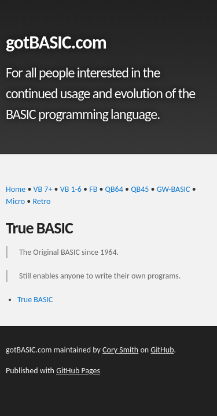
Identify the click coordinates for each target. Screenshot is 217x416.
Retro (41, 201)
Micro (15, 201)
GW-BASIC (173, 189)
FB (93, 189)
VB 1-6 (71, 189)
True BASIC (35, 299)
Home (15, 189)
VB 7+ (43, 189)
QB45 (140, 189)
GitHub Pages (78, 371)
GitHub (162, 350)
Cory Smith (120, 350)
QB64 (114, 189)
